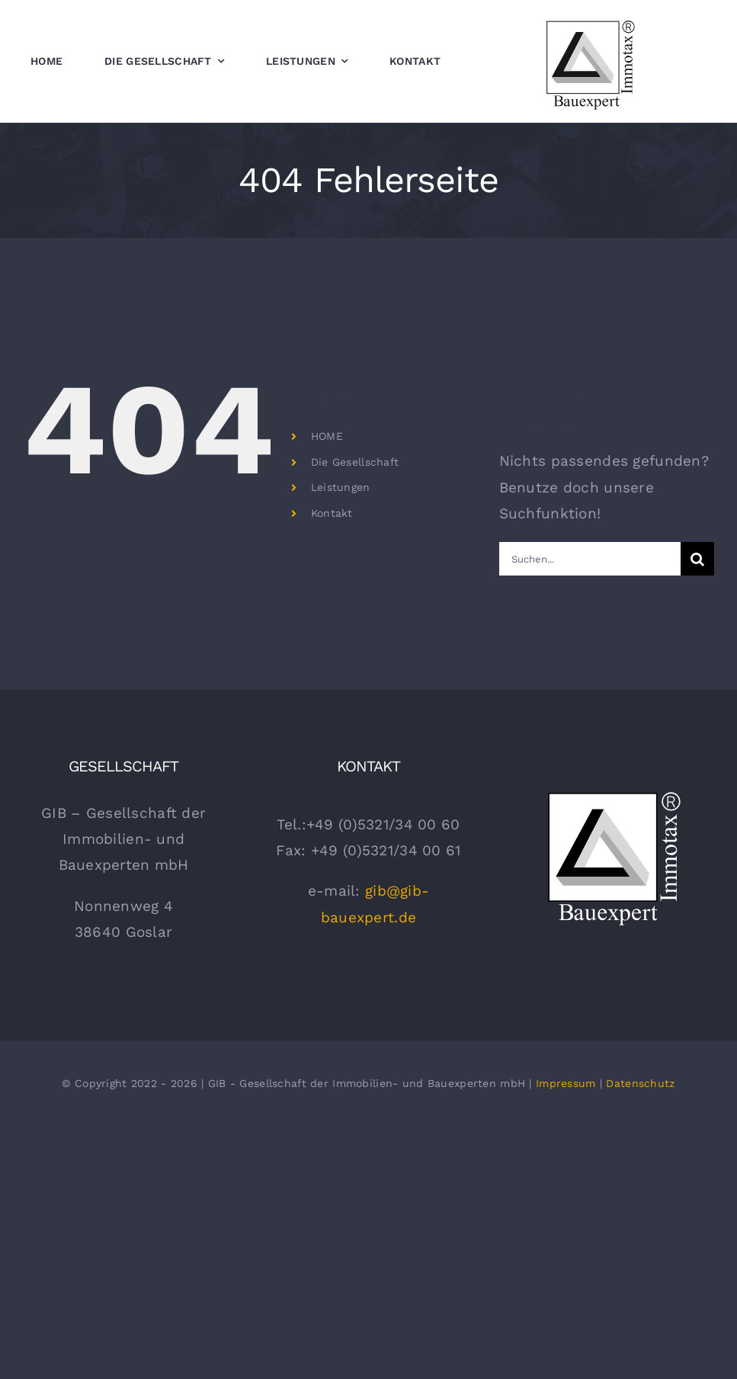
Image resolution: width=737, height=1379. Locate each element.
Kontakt (332, 513)
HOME (327, 436)
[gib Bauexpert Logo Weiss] (613, 793)
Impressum (566, 1083)
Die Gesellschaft (355, 462)
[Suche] (697, 559)
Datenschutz (640, 1083)
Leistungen (340, 487)
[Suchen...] (590, 559)
